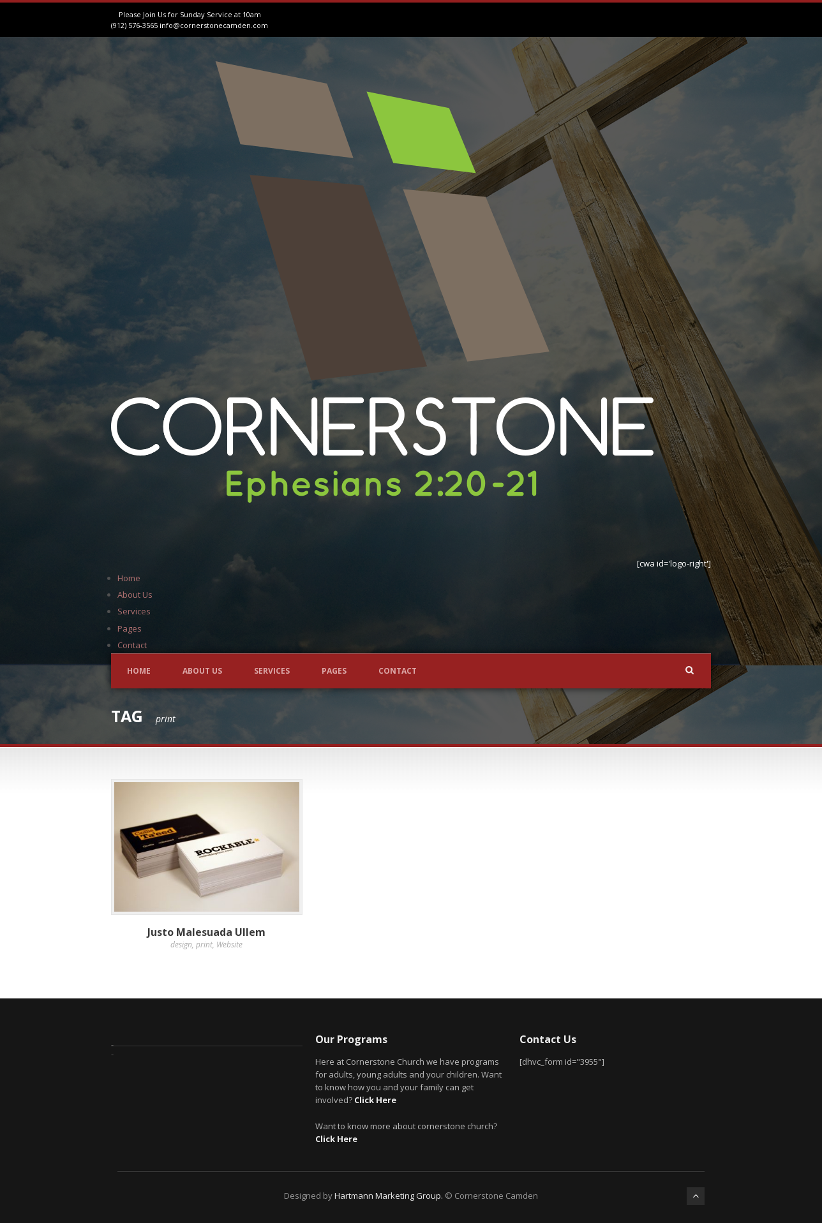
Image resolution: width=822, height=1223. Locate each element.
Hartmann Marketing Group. (388, 1195)
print (204, 944)
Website (229, 944)
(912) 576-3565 (134, 25)
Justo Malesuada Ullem (206, 932)
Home (128, 578)
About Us (135, 594)
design (181, 944)
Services (134, 611)
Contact (132, 645)
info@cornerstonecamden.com (214, 25)
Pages (129, 628)
